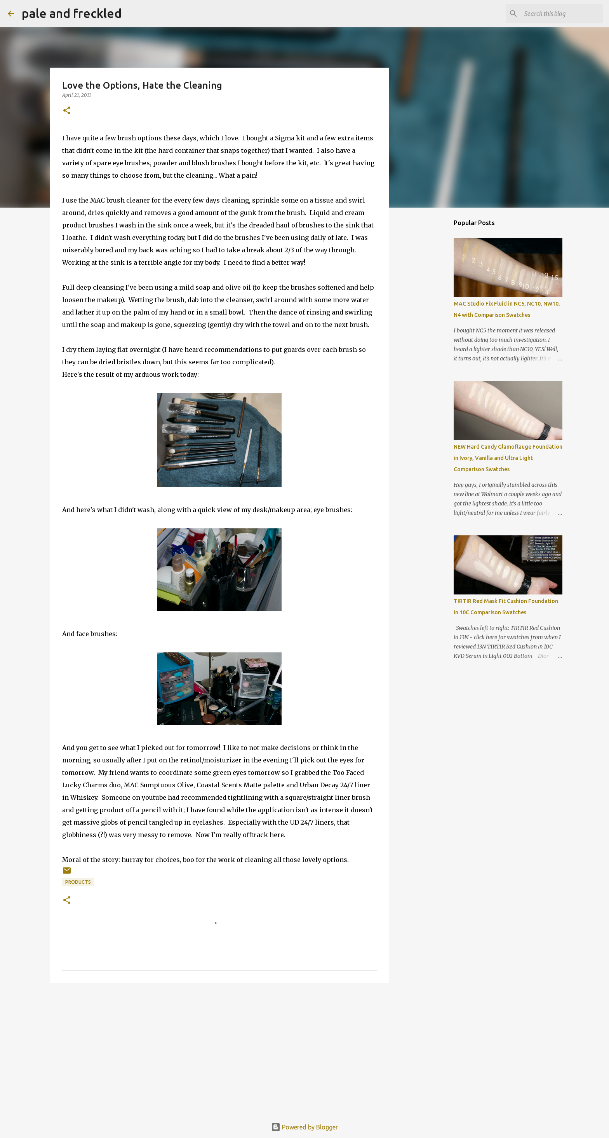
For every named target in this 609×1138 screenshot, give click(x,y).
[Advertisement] (219, 1049)
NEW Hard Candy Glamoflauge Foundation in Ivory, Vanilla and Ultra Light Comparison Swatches (508, 458)
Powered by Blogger (304, 1127)
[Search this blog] (562, 13)
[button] (66, 111)
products (78, 882)
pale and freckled (72, 13)
